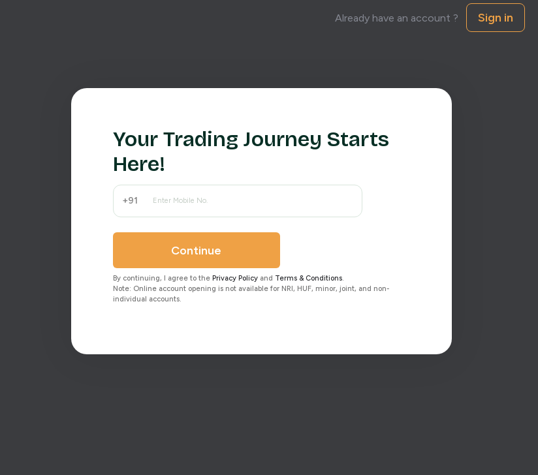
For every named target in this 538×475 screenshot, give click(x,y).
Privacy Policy (235, 278)
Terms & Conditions (308, 278)
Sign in (495, 17)
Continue (196, 250)
